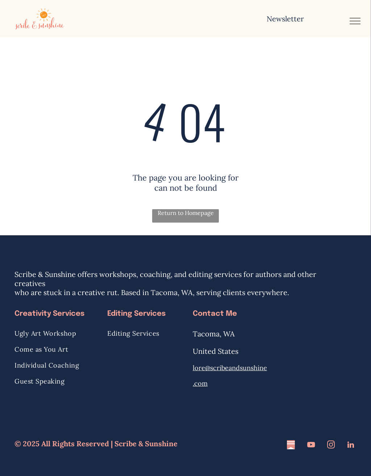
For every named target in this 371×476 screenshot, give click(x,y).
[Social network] (291, 445)
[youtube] (311, 445)
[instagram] (331, 445)
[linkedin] (351, 445)
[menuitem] (57, 333)
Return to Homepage (186, 212)
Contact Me (215, 314)
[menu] (355, 21)
